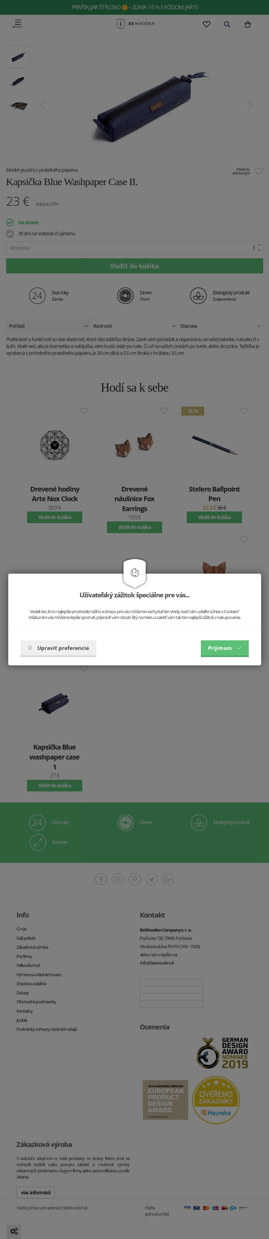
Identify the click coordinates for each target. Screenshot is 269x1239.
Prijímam (225, 647)
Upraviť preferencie (58, 647)
